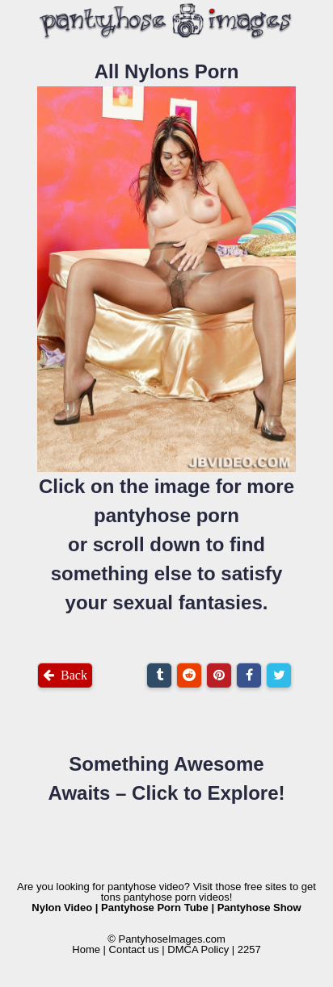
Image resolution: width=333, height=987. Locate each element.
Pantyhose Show (259, 907)
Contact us (134, 949)
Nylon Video (62, 907)
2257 (249, 949)
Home (86, 949)
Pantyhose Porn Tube (155, 907)
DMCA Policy (198, 949)
